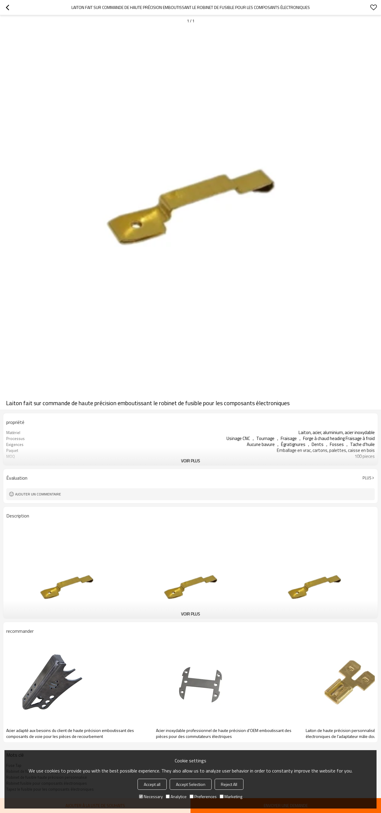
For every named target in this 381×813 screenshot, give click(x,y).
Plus (367, 478)
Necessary (151, 796)
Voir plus (190, 461)
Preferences (203, 796)
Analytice (176, 796)
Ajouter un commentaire (38, 494)
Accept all (152, 784)
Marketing (231, 796)
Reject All (229, 784)
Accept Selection (190, 784)
